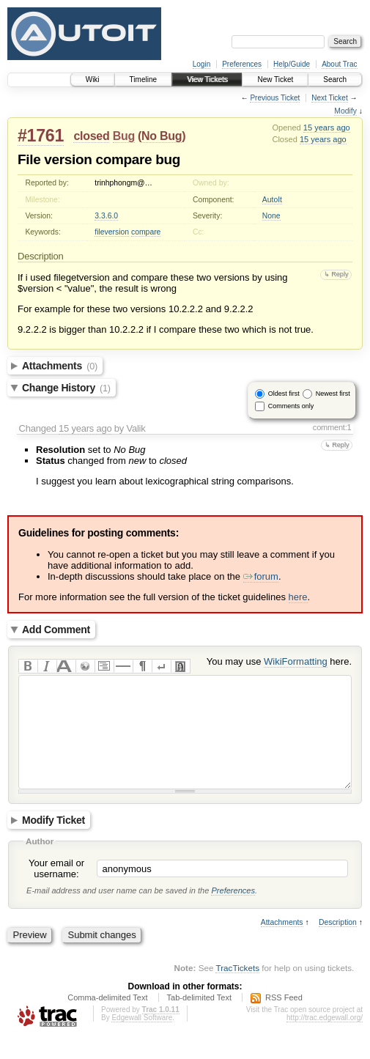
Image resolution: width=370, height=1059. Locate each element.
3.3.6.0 (106, 216)
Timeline (143, 79)
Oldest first (284, 393)
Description (338, 944)
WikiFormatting (296, 661)
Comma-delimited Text (107, 1019)
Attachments (59, 366)
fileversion (112, 232)
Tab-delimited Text (199, 1019)
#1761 (41, 135)
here (298, 596)
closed (91, 136)
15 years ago (326, 127)
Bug (124, 136)
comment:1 (332, 427)
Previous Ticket (275, 98)
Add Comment (56, 629)
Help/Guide (291, 64)
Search (335, 79)
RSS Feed (284, 1019)
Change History (66, 388)
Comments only (291, 406)
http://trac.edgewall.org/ (324, 1040)
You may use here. (279, 661)
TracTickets (237, 990)
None (271, 216)
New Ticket (275, 79)
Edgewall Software (141, 1040)
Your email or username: (56, 890)
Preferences (242, 64)
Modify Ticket (53, 842)
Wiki (93, 79)
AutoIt (272, 200)
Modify (345, 111)
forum (260, 576)
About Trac (339, 64)
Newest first (333, 393)
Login (201, 64)
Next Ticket (329, 98)
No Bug (161, 136)
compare (145, 232)
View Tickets (207, 79)
